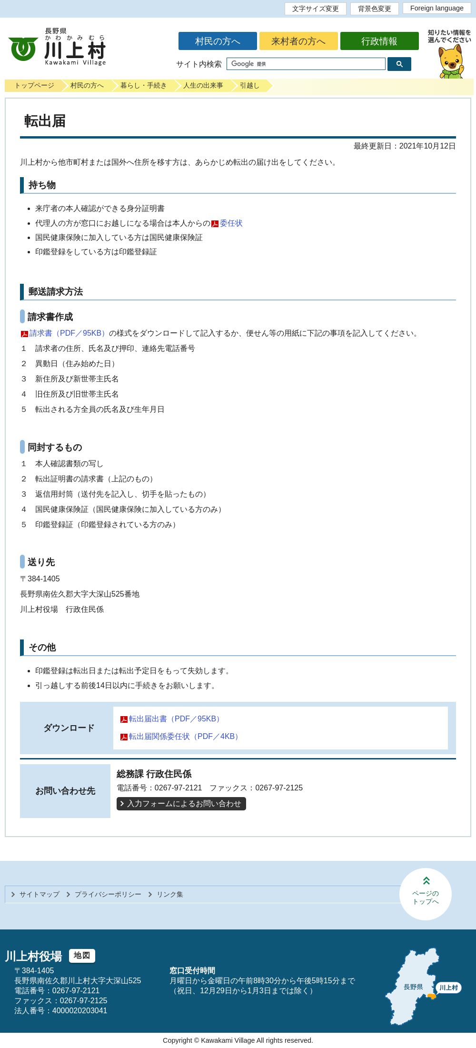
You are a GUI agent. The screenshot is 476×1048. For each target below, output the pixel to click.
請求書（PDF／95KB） (69, 333)
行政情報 (379, 41)
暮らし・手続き (143, 85)
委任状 (231, 223)
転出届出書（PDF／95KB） (176, 719)
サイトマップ (40, 894)
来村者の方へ (298, 41)
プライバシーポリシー (108, 894)
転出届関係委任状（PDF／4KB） (185, 736)
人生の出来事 (203, 85)
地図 (82, 955)
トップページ (34, 85)
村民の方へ (217, 41)
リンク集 (170, 894)
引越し (250, 85)
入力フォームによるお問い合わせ (184, 803)
